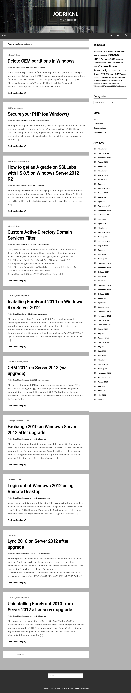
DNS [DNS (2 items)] (95, 55)
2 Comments (39, 185)
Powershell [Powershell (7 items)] (100, 70)
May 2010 (102, 395)
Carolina (85, 688)
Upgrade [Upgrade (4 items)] (114, 77)
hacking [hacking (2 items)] (96, 62)
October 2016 (103, 215)
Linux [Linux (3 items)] (113, 62)
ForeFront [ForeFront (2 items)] (119, 59)
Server (18, 55)
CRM (10, 362)
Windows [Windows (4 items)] (98, 80)
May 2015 (102, 254)
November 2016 (104, 210)
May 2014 (102, 276)
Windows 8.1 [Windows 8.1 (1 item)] (97, 83)
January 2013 (103, 307)
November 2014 (104, 267)
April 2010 (102, 399)
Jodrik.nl (65, 14)
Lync (9, 535)
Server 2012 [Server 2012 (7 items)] (114, 74)
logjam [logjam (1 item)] (118, 62)
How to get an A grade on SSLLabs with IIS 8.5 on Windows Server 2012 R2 (43, 173)
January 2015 (103, 259)
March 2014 (102, 281)
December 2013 (104, 285)
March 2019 (102, 179)
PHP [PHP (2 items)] (116, 67)
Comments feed (100, 128)
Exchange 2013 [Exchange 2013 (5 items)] (107, 59)
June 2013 (102, 298)
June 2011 (102, 351)
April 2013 (102, 303)
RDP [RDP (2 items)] (113, 71)
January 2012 (103, 338)
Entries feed (98, 123)
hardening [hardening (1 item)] (102, 62)
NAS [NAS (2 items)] (113, 67)
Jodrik (17, 67)
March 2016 (102, 228)
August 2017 (103, 193)
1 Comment (42, 439)
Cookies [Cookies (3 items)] (109, 51)
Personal (21, 161)
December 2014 (104, 263)
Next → (20, 654)
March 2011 (102, 360)
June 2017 (102, 197)
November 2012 (104, 316)
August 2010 (103, 382)
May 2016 (102, 219)
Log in (96, 119)
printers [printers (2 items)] (109, 71)
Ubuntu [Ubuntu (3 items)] (106, 77)
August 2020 (103, 175)
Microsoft (11, 55)
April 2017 (102, 201)
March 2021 (102, 171)
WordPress (62, 688)
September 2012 (104, 325)
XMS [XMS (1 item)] (124, 86)
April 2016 (102, 223)
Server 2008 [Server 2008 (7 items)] (100, 74)
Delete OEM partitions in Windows (41, 61)
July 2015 (101, 250)
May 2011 (102, 355)
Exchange (11, 421)
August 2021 (103, 162)
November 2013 (104, 289)
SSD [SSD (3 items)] (95, 77)
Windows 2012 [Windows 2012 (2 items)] (109, 86)
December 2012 (104, 311)
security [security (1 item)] (124, 71)
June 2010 (102, 391)
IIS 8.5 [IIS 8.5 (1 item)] (109, 62)
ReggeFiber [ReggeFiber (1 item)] (118, 71)
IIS (9, 108)
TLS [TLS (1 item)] (102, 77)
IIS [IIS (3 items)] (106, 62)
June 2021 (102, 166)
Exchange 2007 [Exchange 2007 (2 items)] (102, 55)
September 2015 (104, 241)
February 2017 (104, 206)
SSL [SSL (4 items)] (98, 77)
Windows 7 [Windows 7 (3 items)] (107, 80)
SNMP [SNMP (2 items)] (123, 74)
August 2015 (103, 245)
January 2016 (103, 237)
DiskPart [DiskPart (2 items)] (123, 51)
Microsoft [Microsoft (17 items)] (104, 66)
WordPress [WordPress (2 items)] (119, 86)
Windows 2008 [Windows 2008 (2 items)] (99, 86)
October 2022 (103, 153)
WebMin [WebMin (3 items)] (121, 77)
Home (4, 35)
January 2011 (103, 369)
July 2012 (101, 333)
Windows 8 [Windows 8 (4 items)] (117, 80)
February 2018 (104, 188)
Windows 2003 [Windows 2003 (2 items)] (115, 83)
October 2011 (103, 342)
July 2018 (101, 184)
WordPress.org (100, 132)
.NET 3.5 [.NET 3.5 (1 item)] (96, 51)
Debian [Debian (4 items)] (116, 51)
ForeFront (11, 296)
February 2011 (104, 364)
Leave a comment (39, 67)
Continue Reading (17, 93)
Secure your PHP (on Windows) (38, 114)
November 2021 (104, 158)
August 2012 (103, 329)
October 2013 (103, 294)
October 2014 (103, 272)
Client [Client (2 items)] (100, 51)
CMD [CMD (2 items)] (104, 51)
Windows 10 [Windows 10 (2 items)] (105, 83)
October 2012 (103, 320)
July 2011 (101, 347)
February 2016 (104, 232)
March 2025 (102, 149)
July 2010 (101, 386)
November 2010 (104, 373)
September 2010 (104, 377)
